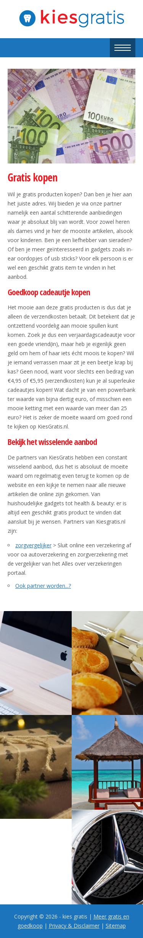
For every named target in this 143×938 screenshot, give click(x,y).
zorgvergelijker (33, 545)
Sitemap (116, 925)
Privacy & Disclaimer (74, 925)
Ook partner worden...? (43, 585)
